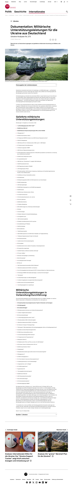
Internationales (11, 15)
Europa (17, 15)
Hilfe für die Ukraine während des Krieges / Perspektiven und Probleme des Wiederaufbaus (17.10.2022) (52, 15)
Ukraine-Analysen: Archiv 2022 (28, 15)
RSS (33, 479)
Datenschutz (18, 479)
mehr (56, 1)
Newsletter (29, 479)
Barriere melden (47, 479)
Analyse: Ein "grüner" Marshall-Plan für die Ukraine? (52, 455)
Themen (6, 15)
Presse (41, 479)
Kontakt (37, 479)
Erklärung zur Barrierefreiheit (57, 479)
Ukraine (20, 15)
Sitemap (23, 479)
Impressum (12, 479)
